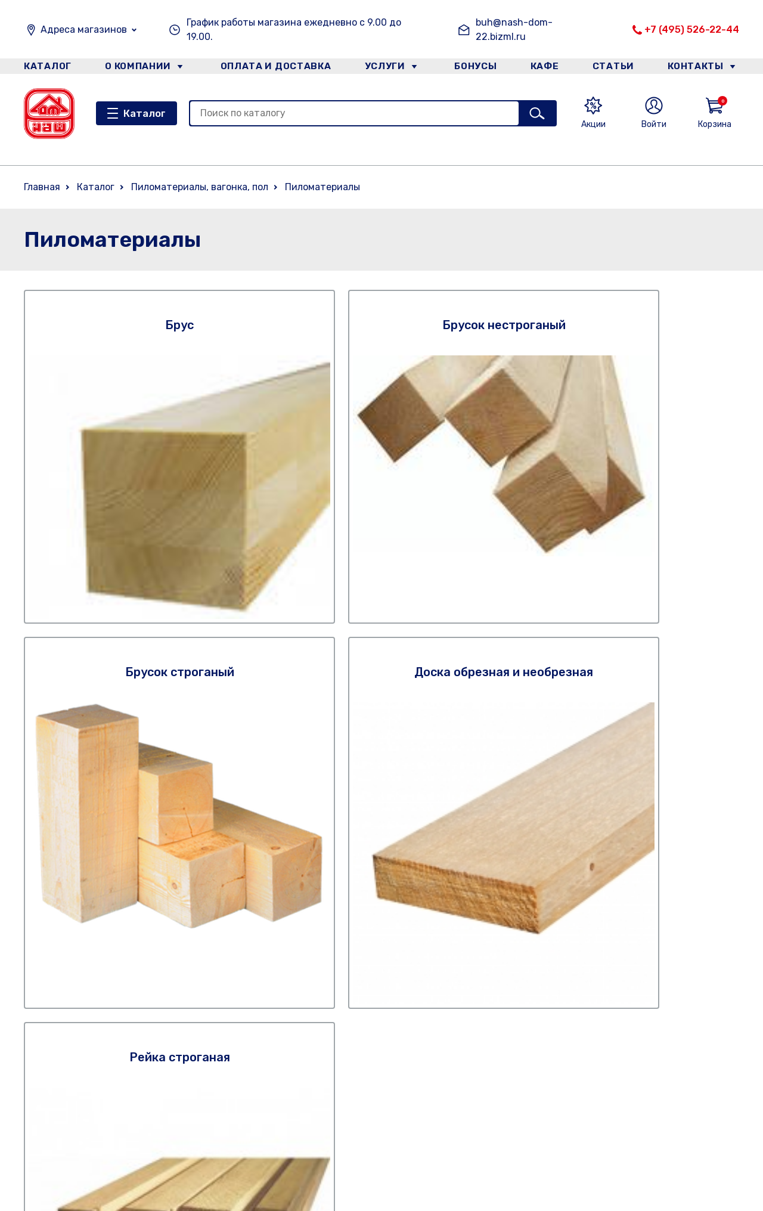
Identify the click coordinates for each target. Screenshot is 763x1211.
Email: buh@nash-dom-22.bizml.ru (585, 1101)
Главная (42, 187)
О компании (137, 68)
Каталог (45, 68)
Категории (169, 1134)
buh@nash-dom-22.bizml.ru (514, 29)
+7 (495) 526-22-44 (691, 29)
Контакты (701, 68)
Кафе (544, 68)
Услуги (380, 68)
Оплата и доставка (271, 68)
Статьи (616, 68)
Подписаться (667, 853)
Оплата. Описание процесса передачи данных (395, 1124)
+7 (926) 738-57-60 (552, 1062)
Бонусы (471, 68)
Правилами (525, 900)
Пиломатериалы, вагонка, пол (199, 187)
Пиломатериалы (322, 187)
